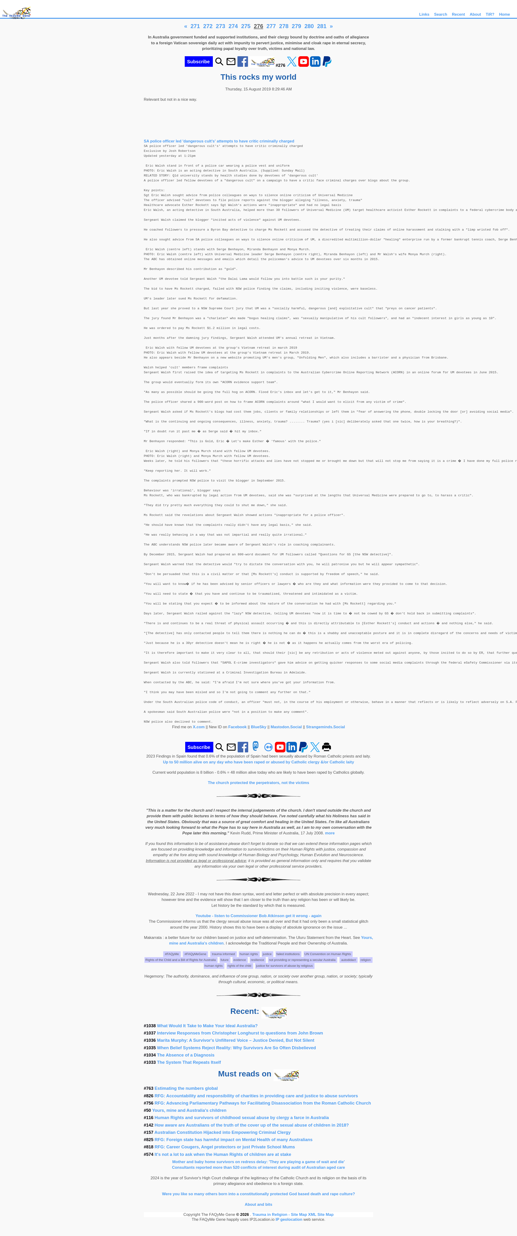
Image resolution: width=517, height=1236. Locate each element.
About (475, 14)
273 (220, 26)
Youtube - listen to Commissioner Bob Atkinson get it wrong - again (258, 916)
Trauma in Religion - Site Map (280, 1214)
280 (309, 26)
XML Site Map (321, 1214)
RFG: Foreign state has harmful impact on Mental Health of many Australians (234, 1139)
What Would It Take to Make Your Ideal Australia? (207, 1025)
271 (195, 26)
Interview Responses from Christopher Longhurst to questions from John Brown (240, 1033)
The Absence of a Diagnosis (186, 1055)
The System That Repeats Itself (189, 1062)
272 (208, 26)
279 (296, 26)
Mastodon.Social (286, 727)
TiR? (490, 14)
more (330, 833)
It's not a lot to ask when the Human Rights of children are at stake (223, 1154)
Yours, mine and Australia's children (189, 1110)
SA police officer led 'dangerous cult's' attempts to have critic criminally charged (219, 141)
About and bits (258, 1204)
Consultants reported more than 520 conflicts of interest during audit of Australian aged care (258, 1167)
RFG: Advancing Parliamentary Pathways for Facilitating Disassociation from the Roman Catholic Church (263, 1103)
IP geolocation (289, 1219)
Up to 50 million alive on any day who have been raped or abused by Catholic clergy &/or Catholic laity (258, 762)
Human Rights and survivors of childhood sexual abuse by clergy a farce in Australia (242, 1117)
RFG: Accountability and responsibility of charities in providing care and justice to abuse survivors (256, 1095)
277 (271, 26)
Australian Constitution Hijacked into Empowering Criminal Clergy (223, 1132)
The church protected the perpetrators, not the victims (258, 782)
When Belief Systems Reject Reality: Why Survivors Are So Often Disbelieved (236, 1047)
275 (246, 26)
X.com (199, 727)
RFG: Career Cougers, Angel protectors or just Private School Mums (225, 1146)
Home (504, 14)
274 (233, 26)
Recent (458, 14)
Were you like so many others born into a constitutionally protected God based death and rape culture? (258, 1194)
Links (424, 14)
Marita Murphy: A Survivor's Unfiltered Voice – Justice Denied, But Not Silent (235, 1040)
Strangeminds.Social (325, 727)
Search (440, 14)
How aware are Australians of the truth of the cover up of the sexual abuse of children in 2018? (252, 1125)
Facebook (237, 727)
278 (283, 26)
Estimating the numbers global (186, 1088)
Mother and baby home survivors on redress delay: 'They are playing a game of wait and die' (258, 1162)
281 (321, 26)
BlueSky (258, 727)
